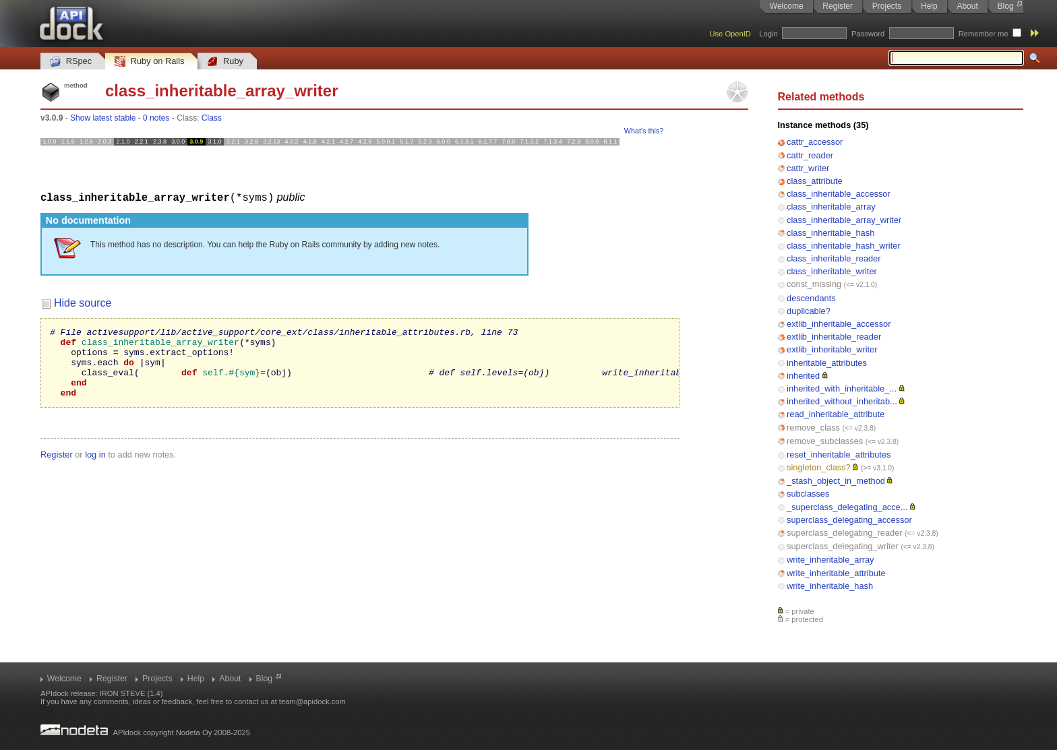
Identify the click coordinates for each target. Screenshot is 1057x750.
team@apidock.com (312, 701)
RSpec (71, 61)
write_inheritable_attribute (836, 573)
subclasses (808, 494)
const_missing (814, 284)
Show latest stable (102, 118)
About (967, 6)
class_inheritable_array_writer (844, 220)
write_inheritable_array (830, 560)
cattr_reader (810, 155)
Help (929, 6)
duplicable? (809, 311)
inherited (803, 376)
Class (212, 118)
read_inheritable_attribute (835, 414)
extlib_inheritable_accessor (838, 324)
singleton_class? (819, 467)
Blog (1006, 6)
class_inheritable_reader (833, 258)
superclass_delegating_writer (843, 546)
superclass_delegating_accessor (849, 520)
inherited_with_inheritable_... (842, 388)
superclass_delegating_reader (844, 533)
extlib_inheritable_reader (834, 337)
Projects (886, 6)
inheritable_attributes (827, 363)
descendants (811, 298)
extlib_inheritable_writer (832, 349)
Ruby (225, 61)
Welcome (787, 6)
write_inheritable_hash (830, 586)
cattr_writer (808, 168)
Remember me (983, 34)
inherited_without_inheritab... (842, 401)
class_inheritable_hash (830, 233)
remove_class (813, 428)
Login (768, 34)
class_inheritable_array (831, 206)
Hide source (82, 302)
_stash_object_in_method (836, 481)
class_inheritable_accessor (838, 194)
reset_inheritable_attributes (838, 454)
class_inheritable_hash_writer (844, 246)
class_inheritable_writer (832, 271)
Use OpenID (730, 34)
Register (837, 6)
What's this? (643, 131)
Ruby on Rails (149, 61)
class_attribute (815, 181)
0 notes (156, 118)
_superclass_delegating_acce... (847, 507)
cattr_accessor (815, 142)
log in (95, 468)
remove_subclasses (825, 441)
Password (867, 34)
